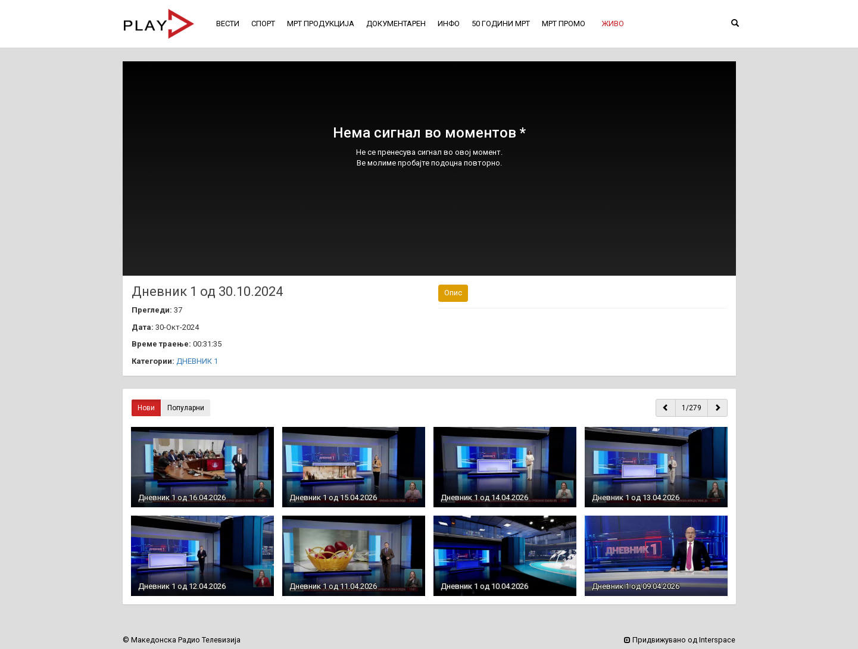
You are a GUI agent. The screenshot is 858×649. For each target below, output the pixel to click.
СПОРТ (263, 23)
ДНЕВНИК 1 (197, 361)
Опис (453, 292)
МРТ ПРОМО (563, 23)
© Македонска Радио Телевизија (182, 639)
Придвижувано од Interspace (679, 639)
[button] (612, 24)
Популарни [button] (185, 408)
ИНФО (449, 23)
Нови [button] (146, 408)
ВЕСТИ (227, 23)
